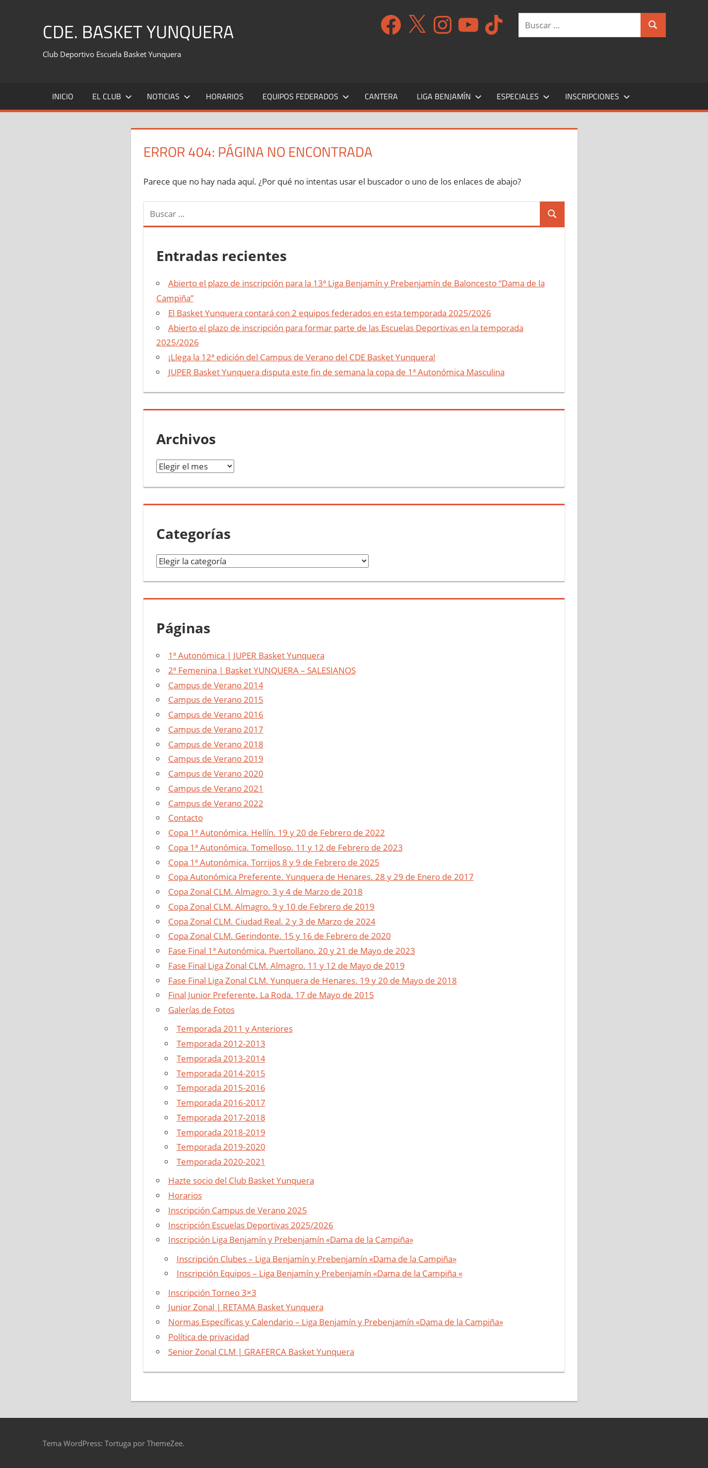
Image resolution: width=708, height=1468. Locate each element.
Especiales (523, 96)
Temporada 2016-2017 (221, 1102)
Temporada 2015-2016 (221, 1087)
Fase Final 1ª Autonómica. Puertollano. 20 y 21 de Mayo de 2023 (291, 950)
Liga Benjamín (449, 96)
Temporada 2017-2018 (221, 1117)
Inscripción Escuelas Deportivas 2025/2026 (250, 1224)
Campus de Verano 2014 (215, 684)
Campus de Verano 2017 (215, 728)
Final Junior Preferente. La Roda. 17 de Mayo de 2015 (271, 995)
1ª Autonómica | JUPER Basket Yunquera (246, 655)
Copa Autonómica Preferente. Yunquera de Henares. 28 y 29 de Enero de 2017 (321, 876)
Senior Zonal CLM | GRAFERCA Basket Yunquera (261, 1351)
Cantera (381, 96)
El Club (112, 96)
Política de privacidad (208, 1336)
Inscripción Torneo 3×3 (212, 1292)
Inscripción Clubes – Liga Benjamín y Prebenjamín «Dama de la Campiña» (316, 1258)
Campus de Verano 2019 (215, 758)
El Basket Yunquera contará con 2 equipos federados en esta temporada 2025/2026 (329, 312)
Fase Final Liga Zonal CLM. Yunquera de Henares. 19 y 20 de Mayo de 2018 (312, 980)
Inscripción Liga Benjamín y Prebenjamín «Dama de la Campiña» (290, 1239)
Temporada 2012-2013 (221, 1043)
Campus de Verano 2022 (215, 802)
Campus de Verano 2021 (215, 788)
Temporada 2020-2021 (221, 1161)
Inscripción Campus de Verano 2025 (237, 1209)
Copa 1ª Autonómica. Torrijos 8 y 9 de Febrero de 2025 (274, 861)
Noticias (169, 96)
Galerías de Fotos (201, 1009)
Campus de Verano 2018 (215, 743)
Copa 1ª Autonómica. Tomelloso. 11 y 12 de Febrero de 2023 (285, 847)
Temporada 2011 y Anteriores (235, 1028)
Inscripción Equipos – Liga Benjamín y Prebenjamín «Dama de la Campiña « (319, 1273)
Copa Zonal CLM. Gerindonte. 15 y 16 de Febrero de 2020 (279, 935)
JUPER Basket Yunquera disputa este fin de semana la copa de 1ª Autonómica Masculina (336, 371)
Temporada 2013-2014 (221, 1058)
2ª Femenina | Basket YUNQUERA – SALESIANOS (262, 669)
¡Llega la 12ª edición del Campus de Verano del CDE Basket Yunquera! (302, 357)
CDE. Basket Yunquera (138, 31)
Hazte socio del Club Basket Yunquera (241, 1180)
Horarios (225, 96)
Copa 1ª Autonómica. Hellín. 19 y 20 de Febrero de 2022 (276, 832)
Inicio (62, 96)
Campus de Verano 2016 (215, 714)
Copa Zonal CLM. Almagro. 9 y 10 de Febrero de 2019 (271, 906)
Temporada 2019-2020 (221, 1146)
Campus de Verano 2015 (215, 699)
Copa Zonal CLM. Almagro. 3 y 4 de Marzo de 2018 (265, 891)
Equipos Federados (305, 96)
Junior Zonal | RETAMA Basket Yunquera (245, 1307)
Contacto (185, 817)
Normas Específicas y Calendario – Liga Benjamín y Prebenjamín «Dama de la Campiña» (335, 1322)
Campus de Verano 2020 (215, 773)
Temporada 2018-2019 (221, 1131)
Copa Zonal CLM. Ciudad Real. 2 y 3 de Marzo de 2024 (272, 921)
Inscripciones (597, 96)
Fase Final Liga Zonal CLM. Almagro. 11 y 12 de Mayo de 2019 (286, 965)
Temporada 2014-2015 (221, 1072)
